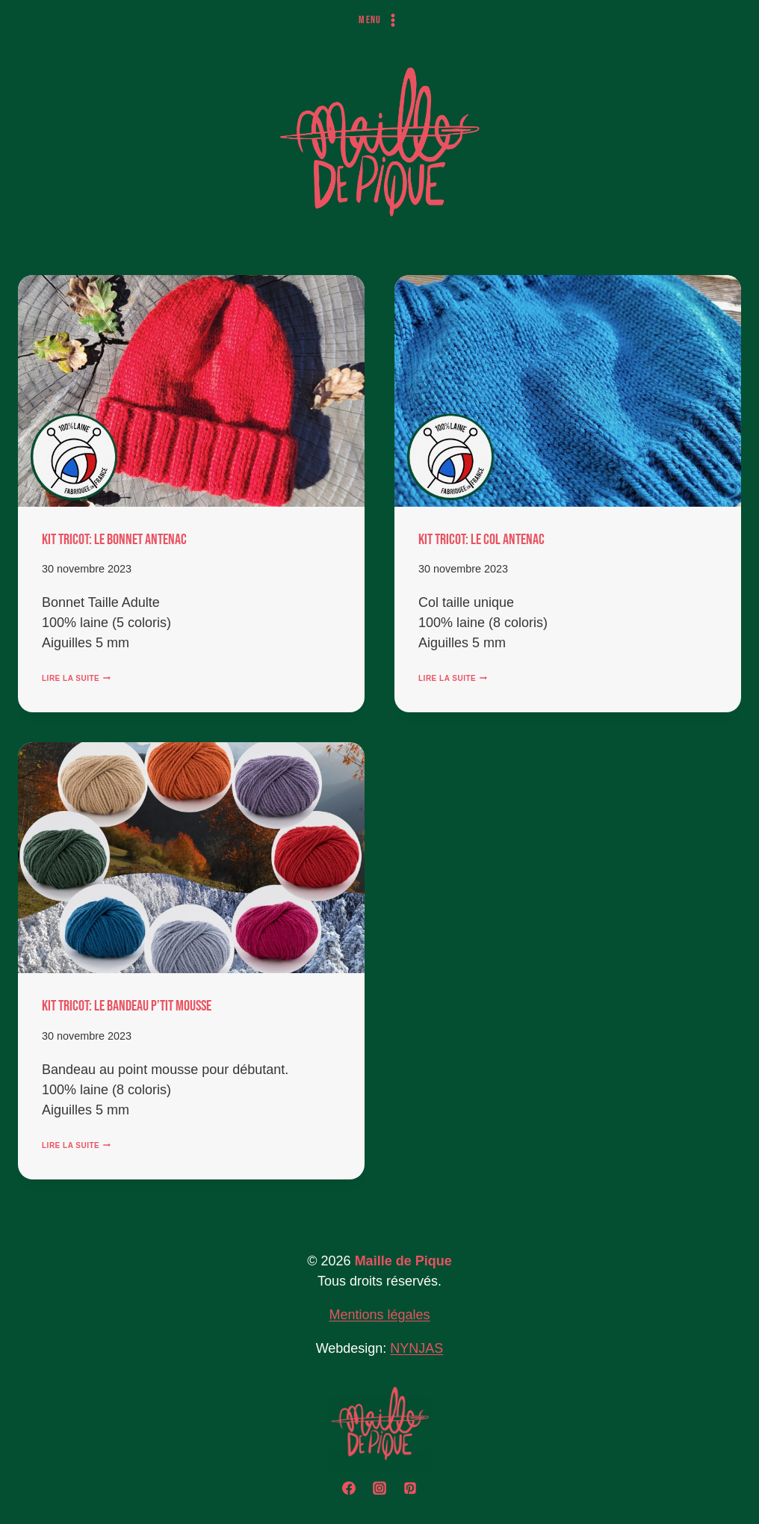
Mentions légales (379, 1314)
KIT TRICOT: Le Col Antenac (481, 540)
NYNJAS (416, 1348)
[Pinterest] (410, 1488)
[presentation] (191, 390)
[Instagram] (379, 1488)
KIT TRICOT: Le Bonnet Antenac (114, 540)
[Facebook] (348, 1488)
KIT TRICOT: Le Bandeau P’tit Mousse (126, 1006)
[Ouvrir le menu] (379, 20)
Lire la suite (76, 678)
